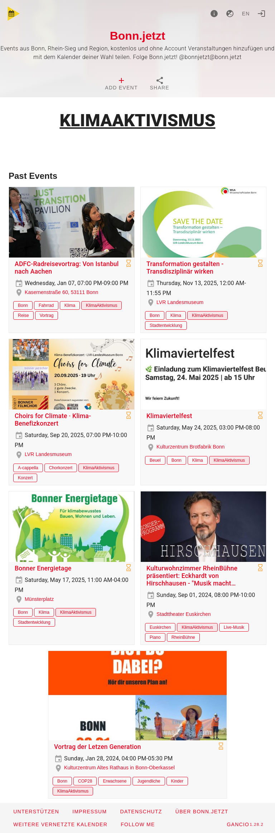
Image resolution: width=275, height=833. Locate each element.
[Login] (261, 13)
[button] (60, 824)
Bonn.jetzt (137, 35)
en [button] (246, 13)
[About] (214, 13)
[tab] (121, 84)
